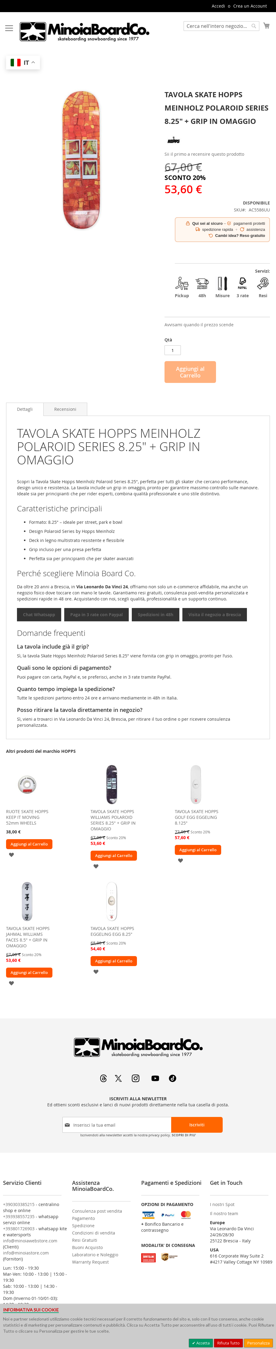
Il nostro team (224, 1213)
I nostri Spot (222, 1204)
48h (202, 287)
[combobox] (221, 26)
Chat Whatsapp (39, 614)
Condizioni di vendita (93, 1233)
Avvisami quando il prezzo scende (199, 324)
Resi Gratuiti (84, 1240)
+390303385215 (19, 1204)
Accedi (218, 6)
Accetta (202, 1343)
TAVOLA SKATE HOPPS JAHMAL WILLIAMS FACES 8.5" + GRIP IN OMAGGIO (28, 937)
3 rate (243, 287)
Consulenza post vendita (97, 1211)
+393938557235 (19, 1216)
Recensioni (65, 409)
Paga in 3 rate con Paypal (96, 614)
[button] (11, 854)
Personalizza (258, 1343)
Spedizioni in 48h (155, 614)
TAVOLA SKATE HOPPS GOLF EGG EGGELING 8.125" (196, 817)
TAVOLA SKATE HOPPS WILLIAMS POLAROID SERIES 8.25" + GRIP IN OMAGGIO (113, 820)
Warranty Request (90, 1262)
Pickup (182, 287)
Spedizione (83, 1225)
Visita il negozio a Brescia (214, 614)
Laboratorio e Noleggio (95, 1255)
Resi (263, 287)
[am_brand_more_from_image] (27, 804)
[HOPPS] (174, 147)
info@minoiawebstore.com (30, 1241)
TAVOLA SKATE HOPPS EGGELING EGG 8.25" (112, 931)
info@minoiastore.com (26, 1253)
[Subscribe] (197, 1125)
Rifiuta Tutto (228, 1343)
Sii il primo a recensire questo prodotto (204, 154)
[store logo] (84, 31)
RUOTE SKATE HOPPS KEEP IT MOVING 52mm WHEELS (27, 817)
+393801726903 (19, 1228)
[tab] (25, 409)
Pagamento (83, 1218)
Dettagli (25, 409)
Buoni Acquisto (87, 1247)
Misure (222, 287)
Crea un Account (250, 6)
